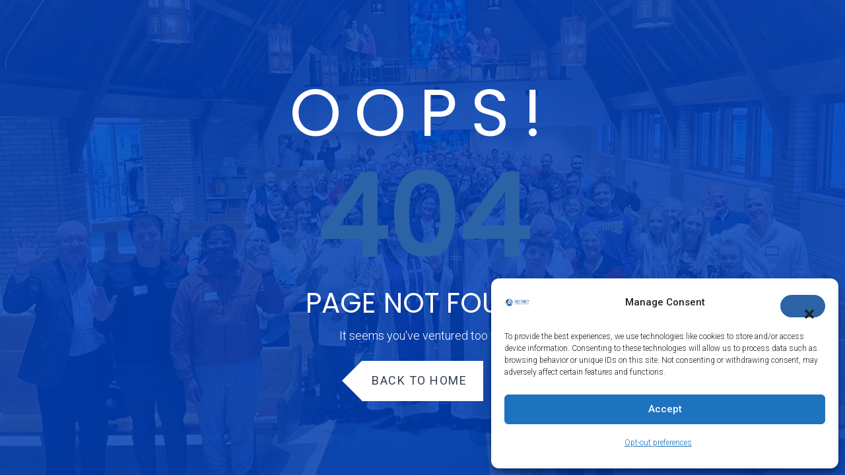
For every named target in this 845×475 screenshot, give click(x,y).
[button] (802, 306)
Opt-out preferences (658, 442)
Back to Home (419, 380)
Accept (665, 409)
